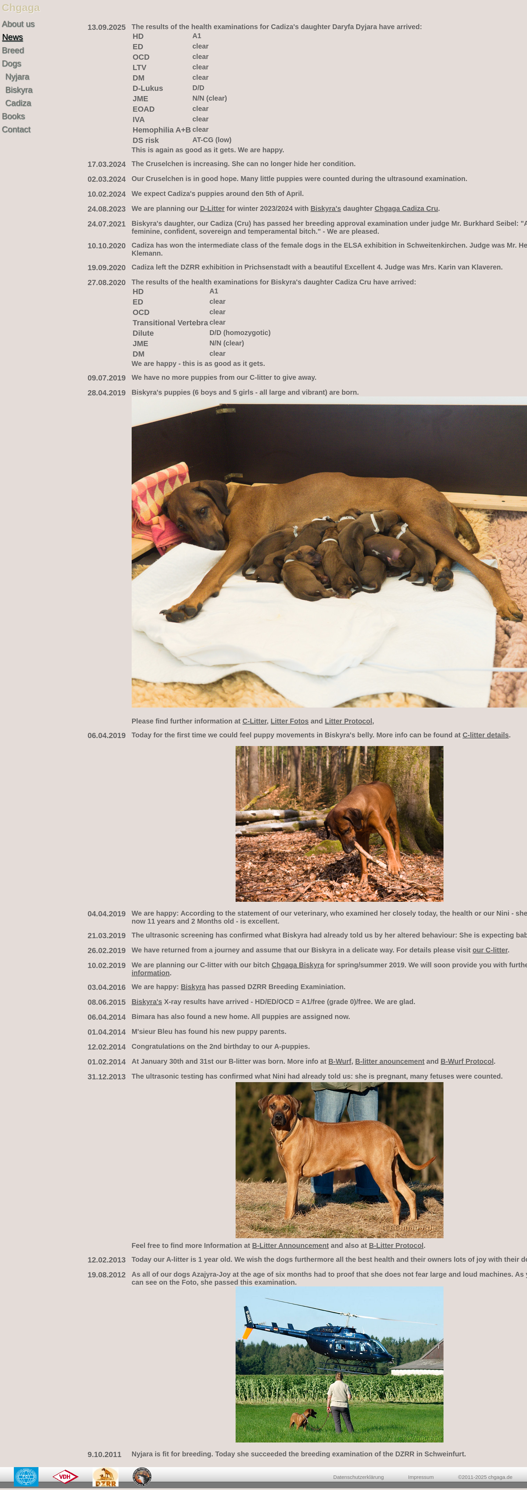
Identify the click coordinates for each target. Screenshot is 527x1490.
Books (13, 116)
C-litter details (486, 735)
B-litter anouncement (389, 1061)
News (12, 37)
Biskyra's (325, 208)
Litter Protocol (348, 721)
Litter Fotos (290, 721)
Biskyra (19, 89)
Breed (13, 50)
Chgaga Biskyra (298, 965)
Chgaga (21, 7)
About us (18, 23)
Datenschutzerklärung (358, 1477)
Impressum (421, 1477)
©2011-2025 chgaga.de (485, 1477)
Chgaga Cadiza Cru (406, 208)
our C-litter (490, 950)
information (151, 973)
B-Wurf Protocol (467, 1061)
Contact (16, 129)
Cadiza (18, 103)
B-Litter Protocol (396, 1245)
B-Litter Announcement (290, 1245)
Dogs (11, 63)
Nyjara (17, 76)
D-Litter (212, 208)
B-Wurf (339, 1061)
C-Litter (255, 721)
